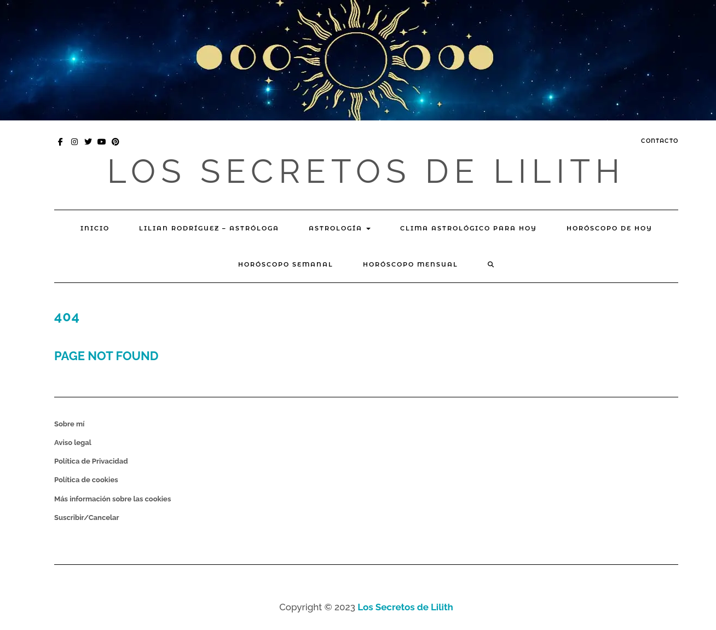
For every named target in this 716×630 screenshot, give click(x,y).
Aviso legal (72, 442)
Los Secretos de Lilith (366, 171)
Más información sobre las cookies (112, 499)
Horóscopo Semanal (285, 264)
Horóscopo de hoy (610, 228)
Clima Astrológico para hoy (468, 228)
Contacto (659, 141)
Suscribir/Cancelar (86, 517)
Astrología (340, 228)
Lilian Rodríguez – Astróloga (209, 228)
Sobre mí (69, 424)
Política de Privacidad (91, 461)
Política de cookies (86, 480)
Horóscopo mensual (410, 264)
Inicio (94, 228)
